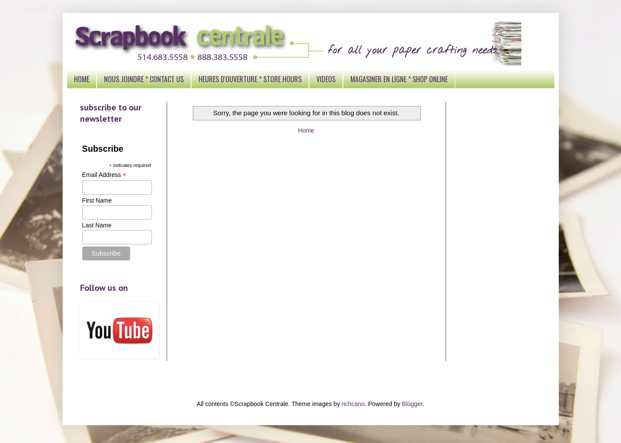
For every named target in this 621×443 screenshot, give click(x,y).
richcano (353, 403)
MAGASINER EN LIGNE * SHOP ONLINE (399, 79)
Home (306, 130)
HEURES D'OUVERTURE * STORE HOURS (250, 79)
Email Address (104, 175)
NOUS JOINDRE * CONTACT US (144, 79)
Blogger (412, 403)
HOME (81, 79)
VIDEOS (326, 79)
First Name (97, 200)
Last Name (97, 225)
